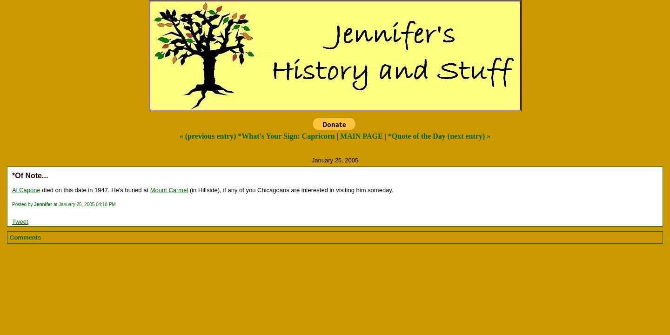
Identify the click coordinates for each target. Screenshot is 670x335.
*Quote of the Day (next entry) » (439, 136)
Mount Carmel (169, 190)
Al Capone (26, 190)
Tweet (20, 221)
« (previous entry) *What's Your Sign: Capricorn (257, 136)
